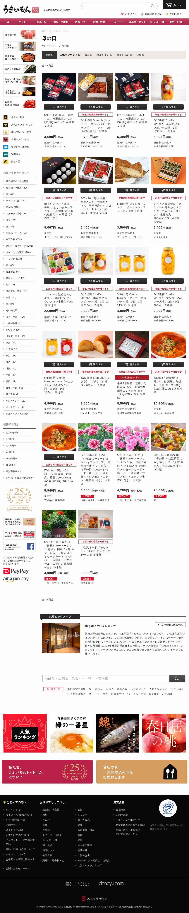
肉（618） (11, 194)
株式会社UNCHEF (164, 146)
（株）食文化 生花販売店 (95, 500)
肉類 (44, 814)
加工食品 (47, 845)
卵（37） (10, 226)
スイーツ (118, 21)
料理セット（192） (15, 278)
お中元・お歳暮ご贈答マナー (20, 478)
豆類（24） (11, 220)
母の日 (65, 45)
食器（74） (11, 297)
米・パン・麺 (157, 21)
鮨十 (156, 500)
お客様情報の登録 (15, 819)
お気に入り (131, 14)
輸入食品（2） (13, 394)
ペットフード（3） (15, 407)
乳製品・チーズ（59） (17, 233)
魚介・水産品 (61, 21)
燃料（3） (11, 284)
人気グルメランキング (22, 124)
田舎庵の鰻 (117, 694)
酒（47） (10, 265)
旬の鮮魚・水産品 (20, 147)
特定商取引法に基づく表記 (130, 825)
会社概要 (121, 809)
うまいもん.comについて (19, 814)
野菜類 (46, 830)
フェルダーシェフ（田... (130, 237)
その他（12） (13, 310)
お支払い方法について (18, 835)
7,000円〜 (11, 452)
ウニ (105, 694)
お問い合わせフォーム (18, 868)
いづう (110, 689)
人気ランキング (158, 689)
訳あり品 (15, 161)
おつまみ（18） (14, 329)
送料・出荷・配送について (20, 849)
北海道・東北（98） (16, 336)
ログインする (13, 809)
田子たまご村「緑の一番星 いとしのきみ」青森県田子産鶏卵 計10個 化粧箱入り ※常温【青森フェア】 (58, 211)
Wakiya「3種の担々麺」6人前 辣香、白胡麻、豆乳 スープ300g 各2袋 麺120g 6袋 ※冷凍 (168, 385)
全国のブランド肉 (20, 139)
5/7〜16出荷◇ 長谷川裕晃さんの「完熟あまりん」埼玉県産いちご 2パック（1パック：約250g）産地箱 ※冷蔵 (96, 205)
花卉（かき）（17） (16, 317)
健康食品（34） (14, 271)
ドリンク (82, 814)
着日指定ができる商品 (17, 181)
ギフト (22, 21)
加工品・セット (137, 21)
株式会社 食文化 (97, 898)
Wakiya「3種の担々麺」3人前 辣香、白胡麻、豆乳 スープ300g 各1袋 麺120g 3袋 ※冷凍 (58, 477)
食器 (80, 835)
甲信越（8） (12, 349)
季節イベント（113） (17, 401)
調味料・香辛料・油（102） (20, 246)
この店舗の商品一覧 (172, 624)
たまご (46, 819)
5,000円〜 (11, 445)
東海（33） (11, 355)
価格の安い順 (104, 54)
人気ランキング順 (70, 54)
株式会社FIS (87, 583)
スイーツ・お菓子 (52, 835)
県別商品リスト (14, 471)
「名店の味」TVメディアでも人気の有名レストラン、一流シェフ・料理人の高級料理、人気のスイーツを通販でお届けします (141, 772)
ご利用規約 (122, 814)
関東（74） (11, 342)
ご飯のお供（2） (14, 323)
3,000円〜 (11, 439)
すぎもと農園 (161, 237)
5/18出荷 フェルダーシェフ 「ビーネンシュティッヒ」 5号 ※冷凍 (131, 207)
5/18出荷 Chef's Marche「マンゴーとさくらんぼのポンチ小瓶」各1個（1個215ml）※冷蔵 (58, 385)
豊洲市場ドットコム (55, 146)
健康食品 (47, 855)
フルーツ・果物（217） (18, 213)
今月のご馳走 (18, 117)
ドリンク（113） (14, 258)
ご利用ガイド (176, 14)
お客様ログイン (153, 14)
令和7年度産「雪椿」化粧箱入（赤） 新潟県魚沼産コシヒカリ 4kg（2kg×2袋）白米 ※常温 (132, 390)
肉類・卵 (80, 21)
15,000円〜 (11, 465)
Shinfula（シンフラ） (93, 146)
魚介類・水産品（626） (18, 187)
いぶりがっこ (138, 689)
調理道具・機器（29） (17, 291)
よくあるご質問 (14, 830)
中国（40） (11, 375)
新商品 (99, 689)
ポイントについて (15, 854)
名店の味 (167, 694)
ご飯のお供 (84, 855)
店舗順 (140, 54)
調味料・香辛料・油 (53, 860)
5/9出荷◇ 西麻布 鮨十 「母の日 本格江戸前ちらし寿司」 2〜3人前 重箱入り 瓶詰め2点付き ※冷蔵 (168, 462)
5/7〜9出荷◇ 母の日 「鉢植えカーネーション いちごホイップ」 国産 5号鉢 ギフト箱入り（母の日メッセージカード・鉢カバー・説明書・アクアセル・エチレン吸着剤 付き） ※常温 (95, 469)
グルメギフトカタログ (146, 694)
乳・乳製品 (84, 819)
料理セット (48, 850)
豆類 (80, 825)
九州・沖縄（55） (15, 388)
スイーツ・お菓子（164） (19, 252)
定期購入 (15, 154)
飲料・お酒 (176, 21)
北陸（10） (11, 368)
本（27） (10, 304)
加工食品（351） (14, 239)
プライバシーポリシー (128, 819)
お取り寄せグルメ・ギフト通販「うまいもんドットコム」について (47, 772)
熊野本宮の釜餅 (77, 689)
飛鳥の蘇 (122, 689)
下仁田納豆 (177, 689)
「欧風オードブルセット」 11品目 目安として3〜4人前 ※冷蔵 (96, 551)
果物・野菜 (99, 21)
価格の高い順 (124, 54)
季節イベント (49, 45)
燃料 (80, 840)
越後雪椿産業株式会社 (129, 413)
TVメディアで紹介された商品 (94, 860)
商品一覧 (41, 21)
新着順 (88, 54)
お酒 (80, 809)
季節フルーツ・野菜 (21, 132)
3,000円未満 (12, 432)
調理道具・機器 (86, 830)
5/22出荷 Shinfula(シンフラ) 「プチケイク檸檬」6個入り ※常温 (95, 381)
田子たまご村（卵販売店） (58, 237)
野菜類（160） (13, 207)
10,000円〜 (11, 458)
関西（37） (11, 362)
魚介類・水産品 (50, 809)
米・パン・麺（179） (17, 200)
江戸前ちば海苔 (77, 694)
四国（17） (11, 381)
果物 (44, 825)
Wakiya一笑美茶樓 (164, 413)
